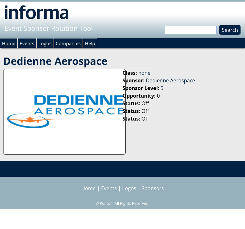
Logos (44, 43)
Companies (68, 43)
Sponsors (153, 188)
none (144, 72)
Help (90, 43)
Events (26, 43)
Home (8, 43)
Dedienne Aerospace (170, 80)
